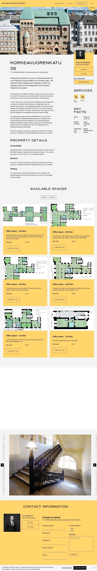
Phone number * (48, 547)
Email (72, 530)
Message (72, 534)
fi (90, 3)
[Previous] (2, 465)
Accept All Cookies (79, 568)
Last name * (46, 540)
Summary (52, 197)
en (92, 3)
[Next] (94, 465)
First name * (46, 533)
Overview (44, 197)
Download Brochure (83, 82)
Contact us (81, 3)
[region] (48, 568)
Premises (70, 3)
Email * (44, 555)
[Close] (94, 567)
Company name (47, 525)
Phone (72, 528)
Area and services (59, 3)
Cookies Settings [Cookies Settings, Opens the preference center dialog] (67, 568)
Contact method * (75, 525)
